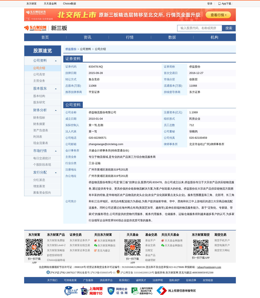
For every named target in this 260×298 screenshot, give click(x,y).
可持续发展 (70, 280)
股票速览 (42, 50)
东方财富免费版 (56, 240)
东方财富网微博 (104, 240)
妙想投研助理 (54, 255)
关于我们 (52, 280)
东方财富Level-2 (56, 245)
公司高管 (39, 74)
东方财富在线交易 (80, 245)
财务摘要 (39, 124)
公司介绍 (39, 68)
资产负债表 (40, 130)
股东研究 (39, 102)
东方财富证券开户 (80, 240)
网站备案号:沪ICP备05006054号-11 (96, 272)
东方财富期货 (201, 234)
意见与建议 (102, 250)
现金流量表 (40, 143)
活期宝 (149, 250)
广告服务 (88, 280)
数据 (172, 37)
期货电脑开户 (222, 245)
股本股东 (40, 88)
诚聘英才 (141, 280)
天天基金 (132, 234)
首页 (45, 37)
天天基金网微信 (172, 245)
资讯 (87, 37)
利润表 (37, 136)
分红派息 (39, 180)
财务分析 (40, 110)
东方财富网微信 (104, 245)
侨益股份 (70, 49)
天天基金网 (50, 3)
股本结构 (39, 96)
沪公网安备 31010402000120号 (135, 272)
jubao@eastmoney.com (209, 267)
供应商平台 (106, 280)
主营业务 (39, 80)
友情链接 (208, 280)
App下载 (226, 3)
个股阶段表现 (42, 164)
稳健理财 (150, 260)
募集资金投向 (42, 192)
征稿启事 (191, 280)
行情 (130, 37)
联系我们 (124, 280)
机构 (214, 37)
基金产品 (150, 255)
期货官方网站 (222, 250)
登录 (209, 3)
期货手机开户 (222, 240)
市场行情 (40, 150)
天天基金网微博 (172, 240)
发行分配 (40, 172)
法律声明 (158, 280)
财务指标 (39, 117)
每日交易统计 (42, 158)
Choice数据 (69, 3)
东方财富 (31, 3)
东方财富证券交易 (80, 250)
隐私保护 (174, 280)
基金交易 (150, 245)
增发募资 (39, 186)
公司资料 (40, 60)
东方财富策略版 (56, 250)
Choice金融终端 (56, 260)
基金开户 (150, 240)
